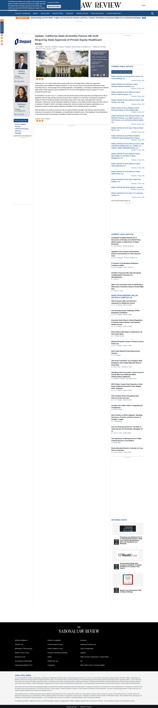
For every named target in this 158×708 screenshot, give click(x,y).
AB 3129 (45, 83)
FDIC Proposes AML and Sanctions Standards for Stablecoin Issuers (124, 302)
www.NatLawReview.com (75, 679)
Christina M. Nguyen (21, 105)
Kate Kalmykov (117, 246)
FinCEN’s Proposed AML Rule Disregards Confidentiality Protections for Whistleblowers (126, 275)
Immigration (51, 665)
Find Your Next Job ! (21, 120)
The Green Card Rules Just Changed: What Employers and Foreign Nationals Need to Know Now (126, 363)
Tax (81, 661)
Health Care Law (53, 661)
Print (95, 75)
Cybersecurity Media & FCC (23, 665)
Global (50, 657)
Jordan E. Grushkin (21, 72)
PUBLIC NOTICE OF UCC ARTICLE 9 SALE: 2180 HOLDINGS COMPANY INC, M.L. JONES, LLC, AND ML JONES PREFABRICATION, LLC (127, 146)
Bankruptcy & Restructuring (23, 648)
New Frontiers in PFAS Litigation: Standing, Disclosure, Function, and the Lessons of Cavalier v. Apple (127, 417)
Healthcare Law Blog (99, 47)
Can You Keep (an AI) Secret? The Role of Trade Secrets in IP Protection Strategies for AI (127, 429)
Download (101, 75)
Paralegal (18, 133)
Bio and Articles (19, 81)
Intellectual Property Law (88, 644)
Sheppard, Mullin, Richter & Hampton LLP (78, 47)
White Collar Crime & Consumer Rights (92, 665)
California (94, 70)
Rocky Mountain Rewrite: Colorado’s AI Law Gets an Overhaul (127, 449)
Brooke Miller (117, 442)
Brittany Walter (127, 433)
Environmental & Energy (55, 644)
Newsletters (57, 13)
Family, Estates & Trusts (55, 648)
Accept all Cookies (53, 2)
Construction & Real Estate (23, 661)
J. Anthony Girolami (118, 336)
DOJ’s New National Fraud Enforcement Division (125, 352)
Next (145, 18)
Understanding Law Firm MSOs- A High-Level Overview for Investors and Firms (63, 18)
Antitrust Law (19, 644)
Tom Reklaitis (117, 355)
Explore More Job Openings (22, 136)
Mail (98, 75)
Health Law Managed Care (99, 57)
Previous (143, 18)
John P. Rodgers (117, 267)
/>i (104, 75)
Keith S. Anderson (128, 267)
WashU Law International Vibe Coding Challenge (130, 591)
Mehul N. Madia (127, 305)
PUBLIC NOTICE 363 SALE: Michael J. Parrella (126, 187)
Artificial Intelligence (21, 640)
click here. (132, 701)
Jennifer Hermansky (128, 246)
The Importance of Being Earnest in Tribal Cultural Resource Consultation (126, 439)
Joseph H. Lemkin (118, 290)
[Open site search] (152, 13)
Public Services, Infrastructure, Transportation (94, 657)
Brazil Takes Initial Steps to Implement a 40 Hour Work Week (126, 333)
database (35, 679)
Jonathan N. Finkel (127, 367)
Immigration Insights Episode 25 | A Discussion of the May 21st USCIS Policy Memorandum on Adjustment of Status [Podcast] (126, 241)
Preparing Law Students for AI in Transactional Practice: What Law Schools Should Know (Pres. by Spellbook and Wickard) (131, 540)
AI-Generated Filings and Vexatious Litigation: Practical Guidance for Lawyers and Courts (130, 566)
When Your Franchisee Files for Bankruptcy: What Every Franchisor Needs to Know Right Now (127, 287)
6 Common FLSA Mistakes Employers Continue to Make (124, 264)
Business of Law (20, 657)
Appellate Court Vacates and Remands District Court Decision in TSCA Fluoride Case (125, 254)
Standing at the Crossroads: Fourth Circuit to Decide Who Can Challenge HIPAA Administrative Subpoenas (127, 374)
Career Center (82, 13)
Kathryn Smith (127, 452)
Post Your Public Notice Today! (121, 72)
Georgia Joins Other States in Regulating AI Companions (127, 406)
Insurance (83, 640)
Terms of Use (91, 678)
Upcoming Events (119, 520)
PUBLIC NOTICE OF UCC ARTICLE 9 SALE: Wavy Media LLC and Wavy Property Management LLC (125, 156)
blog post (54, 95)
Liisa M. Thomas (117, 409)
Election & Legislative (54, 640)
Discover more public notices (119, 200)
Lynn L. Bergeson (118, 257)
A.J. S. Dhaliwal (117, 305)
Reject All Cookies (54, 6)
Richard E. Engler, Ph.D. (130, 257)
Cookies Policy (12, 10)
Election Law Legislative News (98, 66)
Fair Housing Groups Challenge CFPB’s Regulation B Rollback (125, 312)
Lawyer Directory (113, 13)
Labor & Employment (86, 648)
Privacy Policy (101, 678)
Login (144, 5)
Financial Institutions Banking (99, 59)
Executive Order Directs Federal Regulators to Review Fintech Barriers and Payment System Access (127, 322)
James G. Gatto (117, 433)
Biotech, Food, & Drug (22, 653)
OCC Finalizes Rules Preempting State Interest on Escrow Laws (125, 397)
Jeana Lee (116, 279)
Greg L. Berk (116, 367)
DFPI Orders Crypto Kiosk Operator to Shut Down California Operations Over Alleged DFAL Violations (126, 386)
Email (18, 76)
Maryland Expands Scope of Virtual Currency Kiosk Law (127, 342)
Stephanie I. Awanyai (119, 378)
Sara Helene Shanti (131, 378)
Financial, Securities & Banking (57, 653)
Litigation (83, 653)
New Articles (2, 27)
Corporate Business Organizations (97, 62)
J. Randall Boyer (117, 421)
